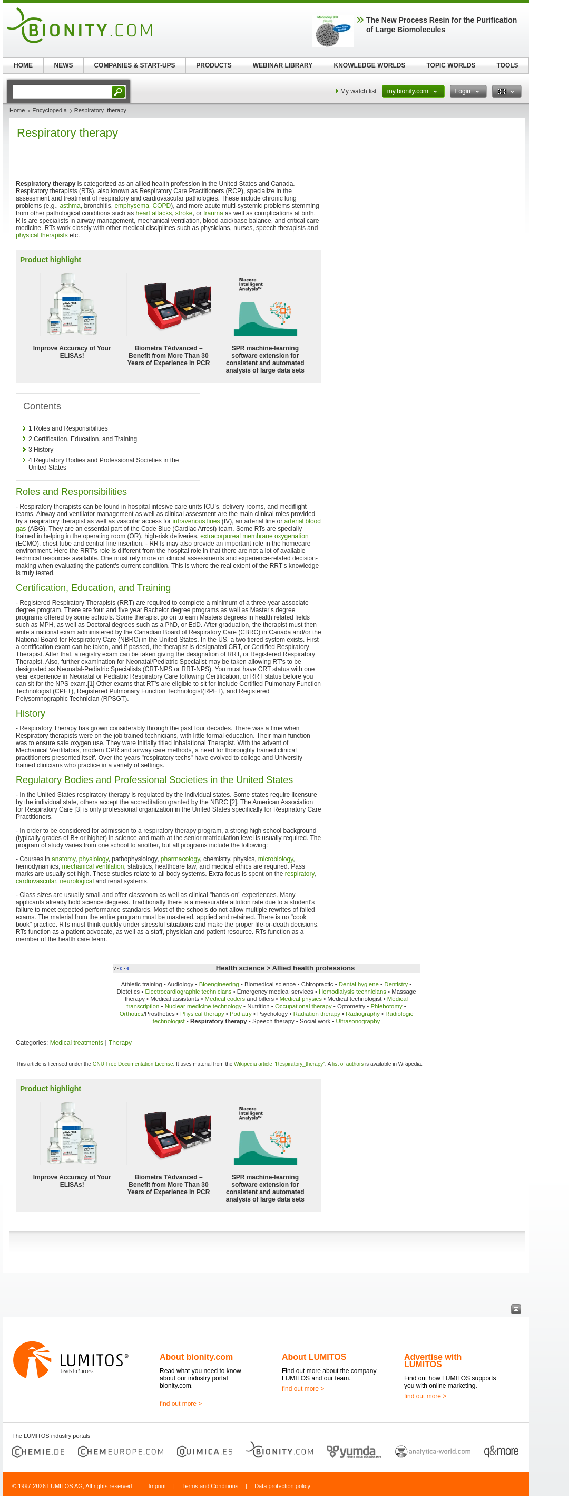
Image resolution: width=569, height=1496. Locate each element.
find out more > (181, 1403)
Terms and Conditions (210, 1486)
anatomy (63, 859)
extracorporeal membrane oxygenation (254, 536)
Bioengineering (219, 984)
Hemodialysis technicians (352, 991)
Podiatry (241, 1014)
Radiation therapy (316, 1014)
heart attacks (153, 213)
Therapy (120, 1042)
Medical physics (301, 999)
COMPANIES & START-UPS (134, 65)
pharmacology (180, 859)
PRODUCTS (213, 65)
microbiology (275, 859)
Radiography (363, 1014)
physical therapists (42, 235)
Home (17, 110)
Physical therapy (202, 1014)
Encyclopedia (49, 110)
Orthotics (132, 1014)
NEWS (63, 65)
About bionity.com (196, 1356)
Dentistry (396, 984)
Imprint (157, 1486)
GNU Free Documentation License (133, 1064)
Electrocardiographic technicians (188, 991)
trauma (213, 213)
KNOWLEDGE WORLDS (370, 65)
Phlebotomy (386, 1006)
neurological (77, 881)
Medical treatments (76, 1042)
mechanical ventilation (93, 866)
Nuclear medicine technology (203, 1006)
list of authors (348, 1064)
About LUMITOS (314, 1356)
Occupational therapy (303, 1006)
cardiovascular (36, 881)
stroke (184, 213)
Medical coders (225, 999)
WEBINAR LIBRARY (283, 65)
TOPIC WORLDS (450, 65)
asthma (70, 205)
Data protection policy (282, 1486)
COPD (161, 205)
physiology (94, 859)
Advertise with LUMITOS (433, 1360)
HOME (23, 65)
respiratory (300, 874)
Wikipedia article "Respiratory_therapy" (279, 1064)
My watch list (358, 91)
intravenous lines (196, 521)
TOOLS (507, 65)
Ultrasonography (358, 1021)
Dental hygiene (359, 984)
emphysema (131, 205)
